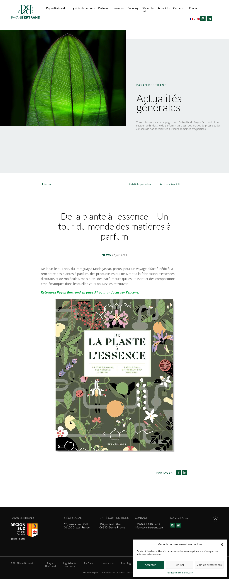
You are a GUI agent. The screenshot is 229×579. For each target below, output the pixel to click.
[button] (222, 544)
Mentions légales (90, 572)
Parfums (103, 8)
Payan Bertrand (55, 8)
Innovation (118, 8)
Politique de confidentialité (180, 572)
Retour (48, 184)
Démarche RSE (148, 9)
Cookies (121, 572)
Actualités (163, 8)
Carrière (178, 8)
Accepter (150, 564)
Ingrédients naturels (83, 8)
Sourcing (133, 8)
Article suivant (168, 184)
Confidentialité (108, 572)
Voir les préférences (209, 564)
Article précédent (141, 184)
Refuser (179, 564)
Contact (194, 8)
